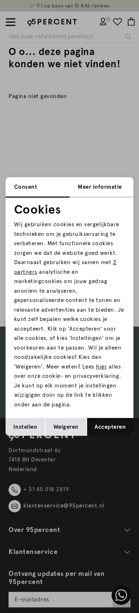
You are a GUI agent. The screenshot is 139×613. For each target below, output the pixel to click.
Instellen (25, 427)
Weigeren (66, 427)
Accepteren (110, 427)
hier (101, 366)
